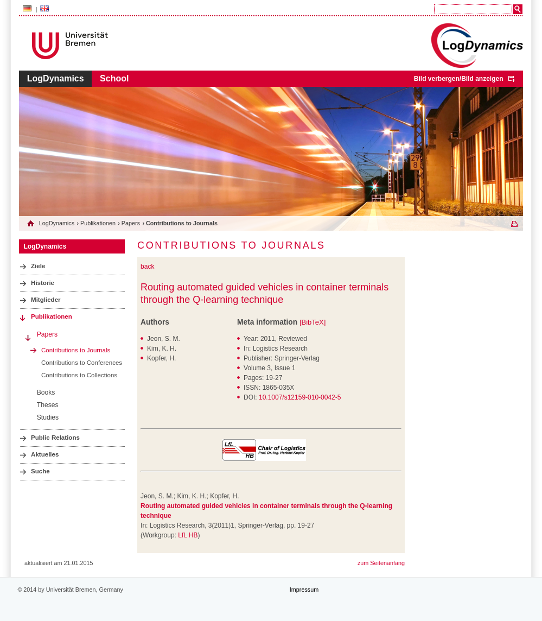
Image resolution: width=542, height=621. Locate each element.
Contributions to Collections (79, 375)
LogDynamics (55, 78)
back (147, 266)
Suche (40, 471)
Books (46, 392)
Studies (48, 417)
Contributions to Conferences (81, 362)
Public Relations (55, 437)
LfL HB (187, 535)
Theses (48, 405)
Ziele (38, 266)
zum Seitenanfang (381, 563)
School (114, 78)
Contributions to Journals (75, 350)
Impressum (304, 589)
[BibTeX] (312, 322)
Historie (42, 283)
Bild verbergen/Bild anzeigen (458, 79)
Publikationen (98, 223)
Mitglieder (46, 299)
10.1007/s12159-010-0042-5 (300, 397)
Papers (131, 223)
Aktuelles (45, 454)
